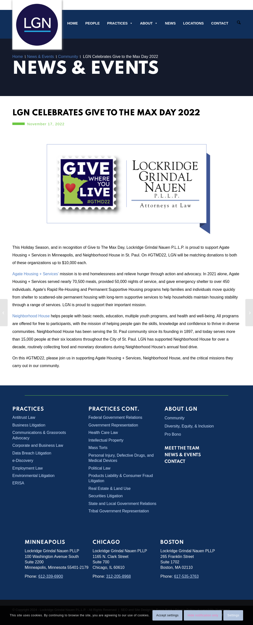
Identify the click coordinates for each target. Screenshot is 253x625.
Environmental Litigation (33, 476)
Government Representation (113, 425)
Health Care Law (103, 432)
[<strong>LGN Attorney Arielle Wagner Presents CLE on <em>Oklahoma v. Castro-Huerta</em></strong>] (4, 312)
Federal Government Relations (115, 417)
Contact (219, 23)
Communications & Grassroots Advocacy (39, 435)
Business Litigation (28, 425)
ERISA (18, 483)
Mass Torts (97, 448)
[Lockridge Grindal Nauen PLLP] (37, 25)
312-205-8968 (118, 576)
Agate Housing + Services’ (35, 274)
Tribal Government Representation (118, 511)
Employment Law (27, 468)
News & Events (85, 69)
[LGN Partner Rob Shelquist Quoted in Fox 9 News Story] (249, 312)
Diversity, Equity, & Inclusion (189, 426)
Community (175, 418)
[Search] (239, 23)
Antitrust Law (23, 417)
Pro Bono (173, 434)
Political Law (99, 468)
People (92, 23)
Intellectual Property (105, 440)
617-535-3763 (186, 576)
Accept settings (167, 615)
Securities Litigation (105, 496)
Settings (233, 615)
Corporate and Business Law (37, 445)
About (149, 23)
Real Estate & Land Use (109, 488)
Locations (193, 23)
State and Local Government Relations (122, 503)
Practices (120, 23)
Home (72, 23)
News (170, 23)
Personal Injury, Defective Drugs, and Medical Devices (121, 458)
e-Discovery (22, 460)
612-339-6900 (50, 576)
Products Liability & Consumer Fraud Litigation (120, 478)
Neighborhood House (31, 316)
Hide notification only (203, 615)
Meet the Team (182, 448)
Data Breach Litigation (31, 453)
